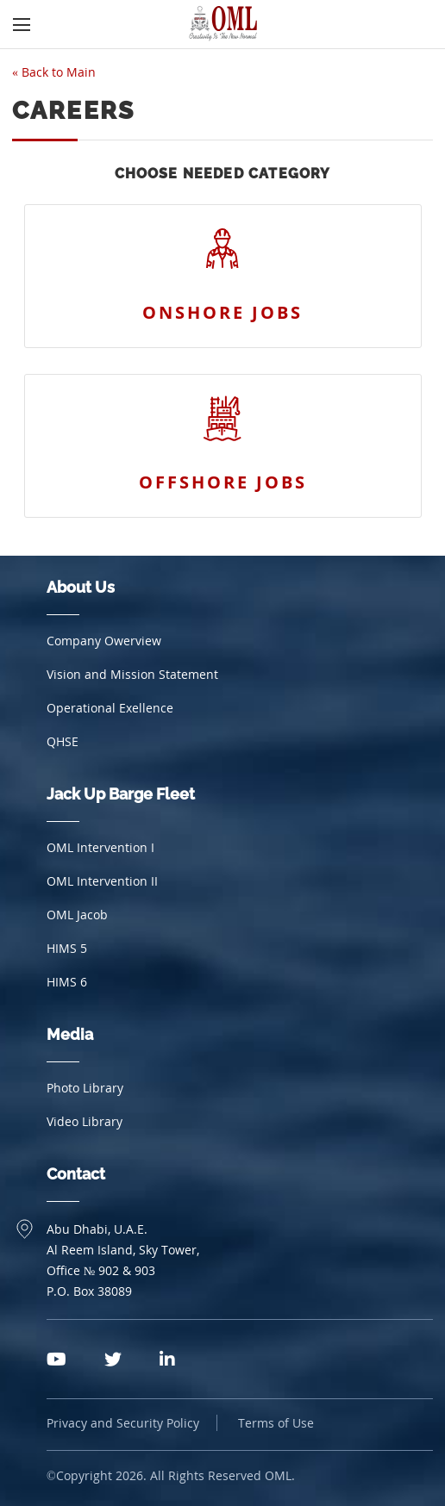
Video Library (84, 1121)
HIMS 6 (67, 982)
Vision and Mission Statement (132, 674)
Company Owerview (104, 640)
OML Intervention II (102, 881)
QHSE (62, 741)
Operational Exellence (110, 708)
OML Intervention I (100, 847)
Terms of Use (276, 1423)
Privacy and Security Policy (123, 1423)
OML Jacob (77, 914)
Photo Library (85, 1088)
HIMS (67, 948)
